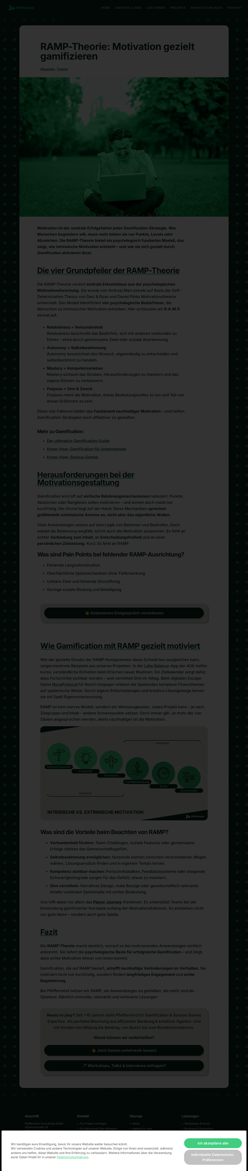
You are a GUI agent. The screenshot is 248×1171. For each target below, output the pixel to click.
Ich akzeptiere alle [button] (213, 1143)
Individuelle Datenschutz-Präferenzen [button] (213, 1157)
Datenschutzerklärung (72, 1157)
